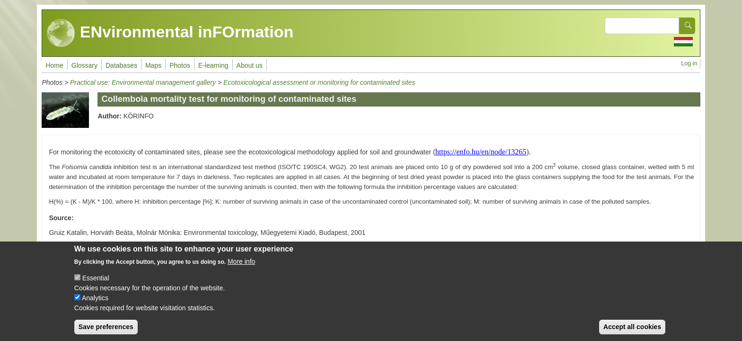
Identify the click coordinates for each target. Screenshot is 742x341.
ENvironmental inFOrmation (170, 33)
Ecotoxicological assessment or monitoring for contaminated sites (319, 82)
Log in (689, 63)
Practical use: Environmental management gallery (143, 82)
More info (241, 266)
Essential (95, 283)
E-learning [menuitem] (213, 65)
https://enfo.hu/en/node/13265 (480, 152)
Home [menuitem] (54, 65)
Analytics (95, 303)
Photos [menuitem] (179, 65)
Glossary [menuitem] (84, 65)
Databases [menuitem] (121, 65)
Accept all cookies (632, 332)
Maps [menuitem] (153, 65)
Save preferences (106, 332)
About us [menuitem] (250, 65)
